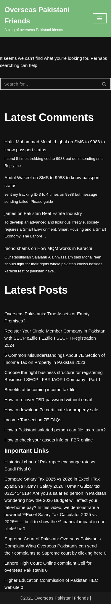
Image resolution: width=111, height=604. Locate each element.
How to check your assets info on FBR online (48, 439)
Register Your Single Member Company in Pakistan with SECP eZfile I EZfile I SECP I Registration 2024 (54, 338)
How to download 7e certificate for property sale (51, 409)
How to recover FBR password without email (48, 399)
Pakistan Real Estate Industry (53, 213)
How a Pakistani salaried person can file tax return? (55, 429)
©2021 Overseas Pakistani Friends (54, 597)
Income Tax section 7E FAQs (32, 419)
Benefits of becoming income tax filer (40, 389)
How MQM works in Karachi (64, 248)
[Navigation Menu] (100, 18)
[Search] (49, 84)
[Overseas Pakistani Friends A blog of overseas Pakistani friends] (44, 18)
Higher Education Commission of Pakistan (45, 580)
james (10, 213)
